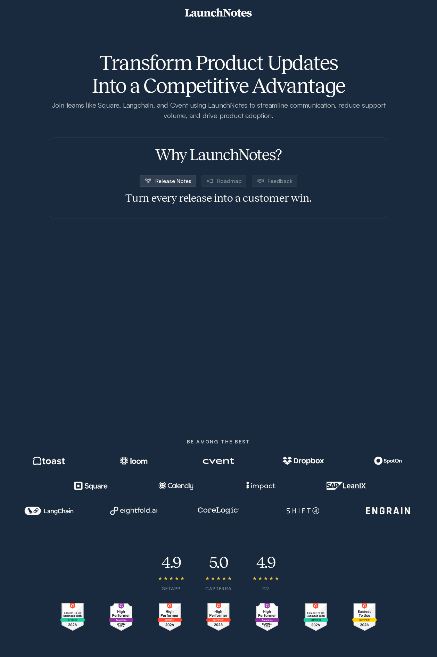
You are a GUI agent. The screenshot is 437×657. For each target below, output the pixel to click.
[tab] (168, 181)
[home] (218, 12)
